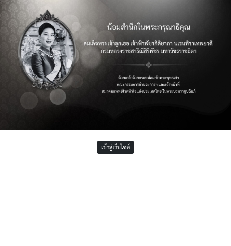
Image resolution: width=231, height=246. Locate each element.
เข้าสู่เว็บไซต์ (115, 147)
